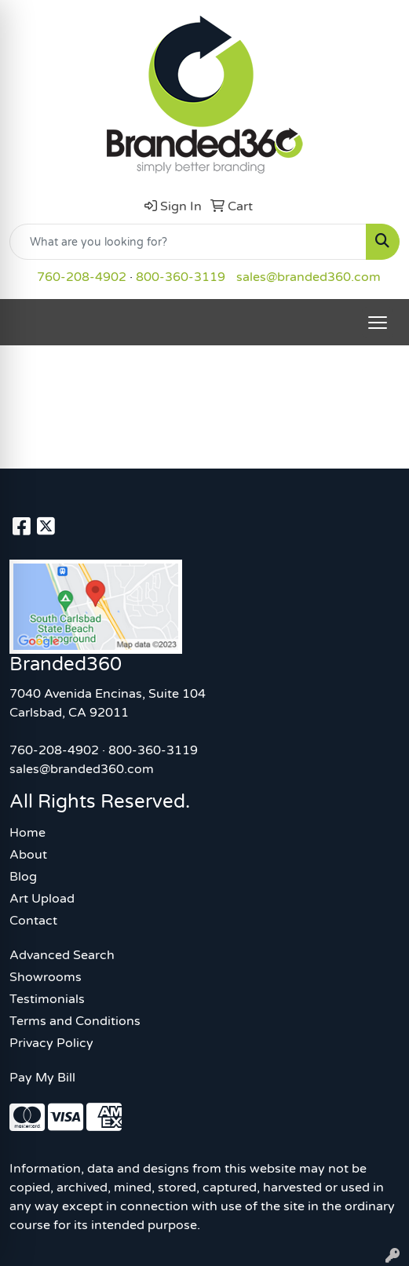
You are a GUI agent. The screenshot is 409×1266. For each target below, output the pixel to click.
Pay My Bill (42, 1077)
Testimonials (47, 999)
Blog (23, 877)
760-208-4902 (81, 277)
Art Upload (42, 899)
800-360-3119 (180, 277)
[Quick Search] (188, 242)
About (28, 855)
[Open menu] (377, 322)
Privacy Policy (51, 1043)
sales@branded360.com (308, 277)
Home (27, 833)
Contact (33, 921)
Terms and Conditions (75, 1021)
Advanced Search (62, 955)
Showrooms (45, 977)
